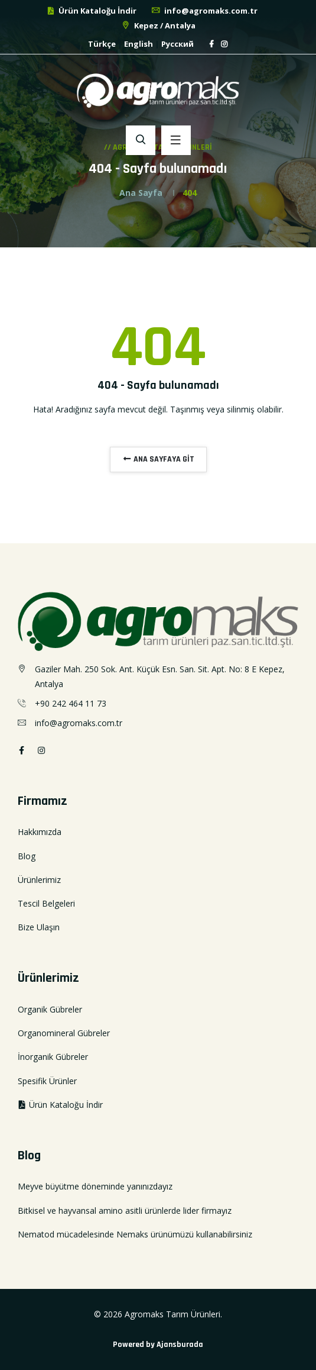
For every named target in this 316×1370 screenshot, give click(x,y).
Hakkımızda (39, 831)
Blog (26, 856)
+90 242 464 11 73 (70, 703)
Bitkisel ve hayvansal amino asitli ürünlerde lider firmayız (125, 1210)
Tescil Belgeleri (46, 903)
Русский (177, 43)
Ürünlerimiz (39, 879)
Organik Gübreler (50, 1009)
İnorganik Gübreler (53, 1056)
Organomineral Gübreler (64, 1033)
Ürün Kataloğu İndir (91, 10)
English (138, 43)
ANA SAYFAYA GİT (158, 459)
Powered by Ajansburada (158, 1344)
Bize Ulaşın (39, 927)
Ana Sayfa (140, 192)
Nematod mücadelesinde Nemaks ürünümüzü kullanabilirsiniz (135, 1234)
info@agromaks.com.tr (204, 10)
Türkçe (102, 43)
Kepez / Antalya (158, 25)
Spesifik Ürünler (47, 1081)
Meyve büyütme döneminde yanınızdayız (95, 1186)
